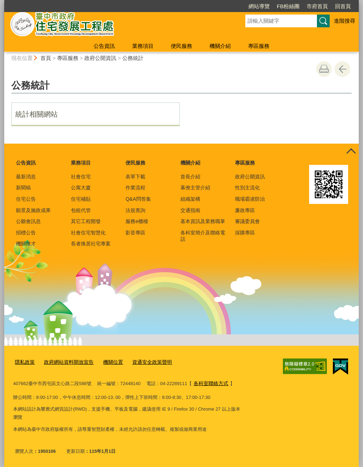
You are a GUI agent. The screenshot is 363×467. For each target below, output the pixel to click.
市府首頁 (317, 6)
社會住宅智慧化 (88, 232)
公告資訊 (104, 46)
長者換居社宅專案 (91, 243)
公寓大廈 (81, 187)
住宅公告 (26, 199)
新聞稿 (23, 187)
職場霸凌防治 (250, 199)
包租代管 (81, 210)
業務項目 (142, 46)
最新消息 (26, 176)
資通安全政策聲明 (144, 362)
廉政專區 (245, 210)
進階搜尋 (344, 21)
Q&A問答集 (138, 199)
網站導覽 (259, 6)
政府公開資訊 (100, 58)
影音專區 (135, 232)
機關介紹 (220, 46)
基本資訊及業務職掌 (202, 221)
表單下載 (135, 176)
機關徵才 (26, 243)
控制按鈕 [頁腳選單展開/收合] (351, 151)
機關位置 (107, 362)
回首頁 (343, 6)
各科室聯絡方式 (210, 382)
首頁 (45, 58)
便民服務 (181, 46)
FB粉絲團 (288, 6)
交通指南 (190, 210)
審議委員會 (247, 221)
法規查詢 (135, 210)
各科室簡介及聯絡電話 (202, 236)
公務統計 (133, 58)
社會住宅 (81, 176)
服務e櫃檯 (136, 221)
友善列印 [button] (324, 69)
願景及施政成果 (33, 210)
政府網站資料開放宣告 (66, 362)
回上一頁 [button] (342, 69)
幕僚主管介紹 (195, 187)
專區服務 (258, 46)
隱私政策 (24, 362)
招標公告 (26, 232)
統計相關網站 (36, 114)
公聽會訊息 (28, 221)
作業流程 (135, 187)
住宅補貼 (81, 199)
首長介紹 (190, 176)
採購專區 (245, 232)
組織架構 (190, 199)
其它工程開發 (86, 221)
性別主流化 (247, 187)
